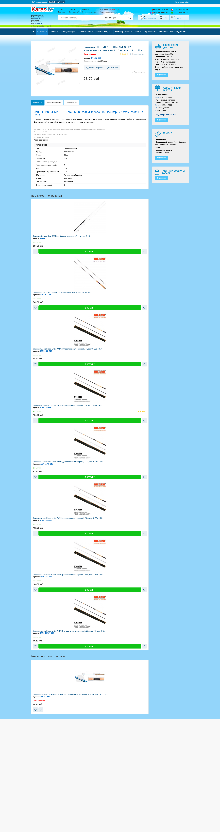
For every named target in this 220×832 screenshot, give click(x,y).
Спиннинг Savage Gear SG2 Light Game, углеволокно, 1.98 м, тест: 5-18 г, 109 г (64, 236)
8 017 (180, 12)
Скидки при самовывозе (108, 12)
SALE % (138, 31)
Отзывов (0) (71, 103)
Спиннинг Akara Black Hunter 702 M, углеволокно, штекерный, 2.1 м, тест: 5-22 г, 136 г (67, 349)
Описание (37, 103)
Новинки (163, 31)
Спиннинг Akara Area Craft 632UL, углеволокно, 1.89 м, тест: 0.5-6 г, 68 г (62, 293)
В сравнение (112, 68)
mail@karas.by (114, 9)
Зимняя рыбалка (123, 31)
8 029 (161, 9)
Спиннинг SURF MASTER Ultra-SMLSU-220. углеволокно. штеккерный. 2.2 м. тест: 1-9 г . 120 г (70, 695)
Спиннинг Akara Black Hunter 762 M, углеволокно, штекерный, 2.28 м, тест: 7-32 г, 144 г (68, 575)
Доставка (61, 12)
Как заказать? (74, 12)
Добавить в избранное (94, 67)
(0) (131, 54)
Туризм (54, 31)
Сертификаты (150, 31)
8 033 (180, 9)
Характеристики (54, 103)
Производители (178, 31)
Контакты (85, 9)
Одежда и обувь (104, 31)
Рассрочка (72, 9)
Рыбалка (42, 31)
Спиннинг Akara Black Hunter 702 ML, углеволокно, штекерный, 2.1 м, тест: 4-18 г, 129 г (68, 462)
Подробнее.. (162, 75)
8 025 (161, 12)
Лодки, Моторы (68, 31)
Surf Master (102, 61)
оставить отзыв (138, 54)
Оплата (60, 9)
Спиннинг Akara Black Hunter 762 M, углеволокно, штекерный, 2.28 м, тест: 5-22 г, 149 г (68, 518)
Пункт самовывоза (89, 12)
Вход (145, 18)
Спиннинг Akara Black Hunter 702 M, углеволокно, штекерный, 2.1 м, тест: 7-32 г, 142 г (67, 405)
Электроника (86, 31)
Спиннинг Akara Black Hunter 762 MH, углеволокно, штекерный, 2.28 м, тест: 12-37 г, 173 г (69, 631)
